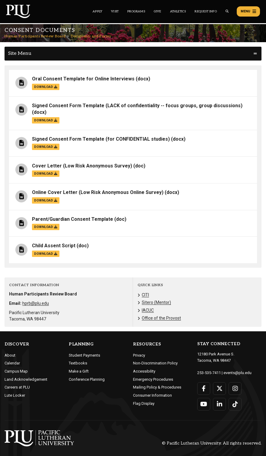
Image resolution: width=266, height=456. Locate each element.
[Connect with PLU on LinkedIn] (219, 404)
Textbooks (78, 363)
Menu (248, 11)
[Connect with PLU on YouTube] (203, 404)
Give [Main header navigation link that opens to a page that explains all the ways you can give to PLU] (157, 11)
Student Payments (84, 355)
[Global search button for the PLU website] (227, 11)
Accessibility (144, 371)
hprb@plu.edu (35, 303)
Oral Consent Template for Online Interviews (83, 79)
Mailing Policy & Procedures (157, 387)
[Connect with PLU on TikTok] (235, 404)
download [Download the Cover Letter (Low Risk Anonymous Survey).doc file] (45, 174)
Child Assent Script (53, 245)
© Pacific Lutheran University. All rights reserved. (211, 443)
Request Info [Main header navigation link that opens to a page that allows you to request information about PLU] (206, 11)
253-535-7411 (209, 372)
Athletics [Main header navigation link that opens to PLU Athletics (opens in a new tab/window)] (178, 11)
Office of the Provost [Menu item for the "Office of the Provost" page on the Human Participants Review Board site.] (161, 318)
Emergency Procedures (153, 379)
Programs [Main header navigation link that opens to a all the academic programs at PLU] (136, 11)
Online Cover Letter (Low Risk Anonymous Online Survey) (97, 192)
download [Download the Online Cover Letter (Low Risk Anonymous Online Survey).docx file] (45, 200)
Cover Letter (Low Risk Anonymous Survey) (82, 166)
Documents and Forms (91, 36)
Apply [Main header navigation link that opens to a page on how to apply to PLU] (97, 11)
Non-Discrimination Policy (155, 363)
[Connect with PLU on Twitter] (219, 388)
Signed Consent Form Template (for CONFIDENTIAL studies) (101, 139)
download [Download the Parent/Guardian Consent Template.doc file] (45, 227)
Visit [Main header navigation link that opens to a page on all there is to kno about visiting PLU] (115, 11)
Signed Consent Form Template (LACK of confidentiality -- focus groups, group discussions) (137, 105)
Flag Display (143, 403)
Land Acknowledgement (26, 379)
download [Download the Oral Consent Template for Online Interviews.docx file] (45, 87)
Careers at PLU (17, 387)
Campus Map (16, 371)
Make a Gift (79, 371)
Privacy (139, 355)
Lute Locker (15, 395)
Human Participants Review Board (35, 36)
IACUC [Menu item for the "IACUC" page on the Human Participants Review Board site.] (148, 310)
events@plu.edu (237, 372)
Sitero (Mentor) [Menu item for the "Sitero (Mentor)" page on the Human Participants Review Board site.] (156, 302)
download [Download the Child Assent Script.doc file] (45, 254)
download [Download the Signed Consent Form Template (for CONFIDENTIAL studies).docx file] (45, 147)
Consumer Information (152, 395)
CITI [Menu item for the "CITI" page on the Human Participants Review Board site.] (145, 294)
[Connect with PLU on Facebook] (203, 388)
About (10, 355)
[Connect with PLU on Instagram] (235, 388)
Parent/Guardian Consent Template (72, 219)
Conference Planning (87, 379)
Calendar (12, 363)
